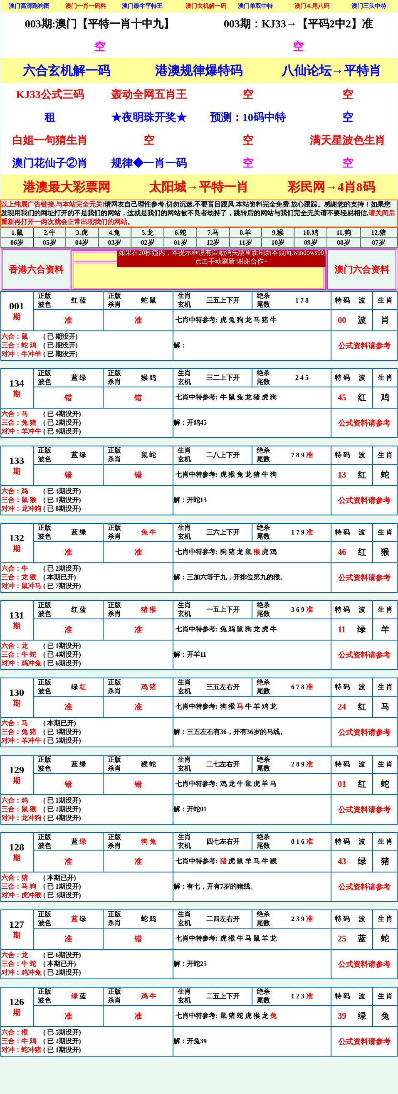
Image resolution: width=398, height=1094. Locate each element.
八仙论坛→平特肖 (331, 70)
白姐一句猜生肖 (50, 140)
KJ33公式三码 (50, 95)
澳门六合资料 (361, 269)
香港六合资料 (36, 269)
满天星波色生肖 (348, 140)
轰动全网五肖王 (149, 95)
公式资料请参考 (364, 346)
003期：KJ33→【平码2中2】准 (298, 24)
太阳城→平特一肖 (199, 187)
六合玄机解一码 (66, 70)
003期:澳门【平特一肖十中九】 (100, 24)
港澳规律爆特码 (198, 70)
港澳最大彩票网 (66, 187)
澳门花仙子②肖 (50, 163)
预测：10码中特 (248, 117)
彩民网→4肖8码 (331, 187)
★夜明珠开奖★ (149, 117)
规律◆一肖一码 (149, 163)
